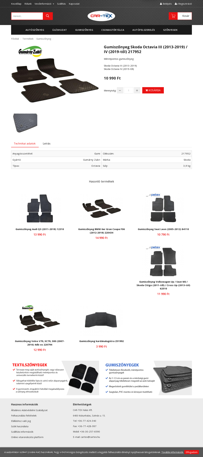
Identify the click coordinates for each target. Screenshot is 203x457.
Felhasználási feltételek (23, 415)
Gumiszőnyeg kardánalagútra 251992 (101, 341)
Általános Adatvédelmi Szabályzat (29, 410)
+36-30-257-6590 (90, 431)
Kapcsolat (74, 3)
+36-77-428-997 (87, 426)
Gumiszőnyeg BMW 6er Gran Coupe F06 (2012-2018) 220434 (101, 230)
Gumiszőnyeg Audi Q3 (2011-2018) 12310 (40, 229)
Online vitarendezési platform (27, 437)
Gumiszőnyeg (43, 38)
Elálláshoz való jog (21, 420)
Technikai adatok (25, 143)
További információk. (172, 452)
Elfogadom (191, 452)
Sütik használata (19, 426)
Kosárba (153, 90)
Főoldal (15, 38)
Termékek (27, 38)
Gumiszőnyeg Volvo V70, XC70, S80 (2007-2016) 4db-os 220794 (39, 342)
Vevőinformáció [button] (44, 3)
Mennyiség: (110, 90)
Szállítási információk (22, 431)
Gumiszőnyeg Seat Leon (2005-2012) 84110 (163, 229)
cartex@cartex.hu (90, 436)
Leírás (46, 143)
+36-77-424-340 (87, 420)
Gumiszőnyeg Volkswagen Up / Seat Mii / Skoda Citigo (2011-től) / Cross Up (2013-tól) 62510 (163, 285)
